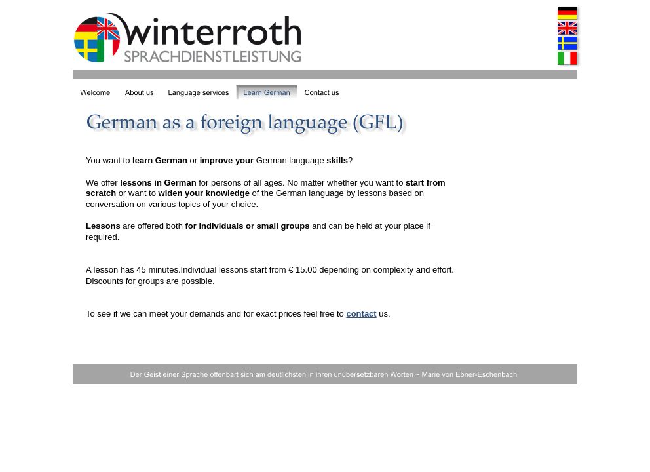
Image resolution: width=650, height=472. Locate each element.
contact (361, 314)
